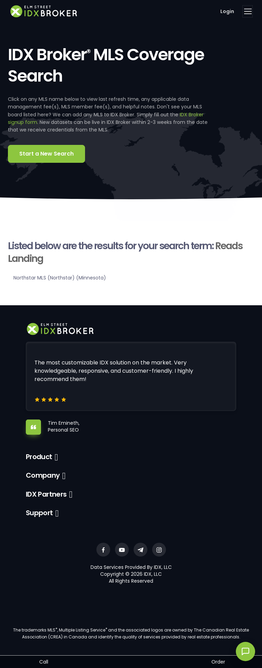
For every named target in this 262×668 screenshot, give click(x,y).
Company (43, 475)
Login (227, 11)
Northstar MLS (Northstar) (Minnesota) (59, 277)
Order (218, 661)
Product (39, 457)
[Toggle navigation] (247, 11)
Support (39, 513)
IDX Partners (46, 494)
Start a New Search (46, 154)
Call (43, 661)
